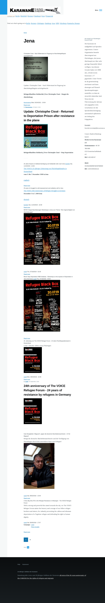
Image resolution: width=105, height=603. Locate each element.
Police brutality (35, 527)
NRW (57, 23)
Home (25, 32)
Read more (27, 105)
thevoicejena (27, 102)
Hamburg (37, 16)
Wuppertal (49, 16)
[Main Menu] (98, 10)
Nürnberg (63, 23)
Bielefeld (24, 16)
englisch (26, 180)
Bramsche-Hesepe (73, 23)
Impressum (25, 564)
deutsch (26, 199)
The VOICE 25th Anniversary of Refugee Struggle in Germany (44, 191)
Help (19, 564)
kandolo (67, 164)
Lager (32, 524)
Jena (43, 16)
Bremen (30, 16)
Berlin (18, 16)
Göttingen (40, 23)
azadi (25, 271)
